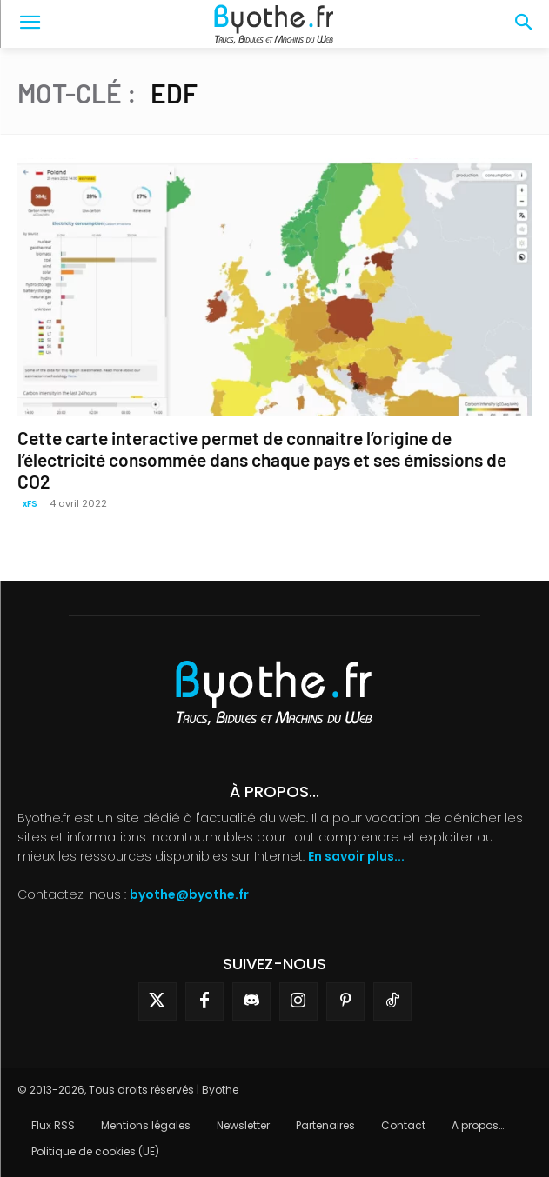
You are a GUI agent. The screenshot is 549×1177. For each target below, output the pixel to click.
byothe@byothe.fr (189, 894)
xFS (30, 503)
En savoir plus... (356, 856)
